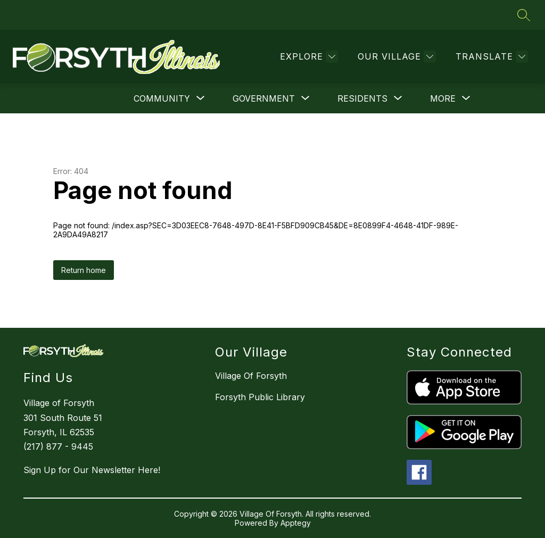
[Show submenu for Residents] (362, 98)
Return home (83, 270)
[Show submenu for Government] (264, 98)
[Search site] (523, 15)
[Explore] (307, 56)
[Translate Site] (490, 56)
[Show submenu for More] (443, 98)
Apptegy (295, 522)
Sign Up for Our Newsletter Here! (91, 470)
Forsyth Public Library (260, 397)
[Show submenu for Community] (162, 98)
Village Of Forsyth (251, 375)
